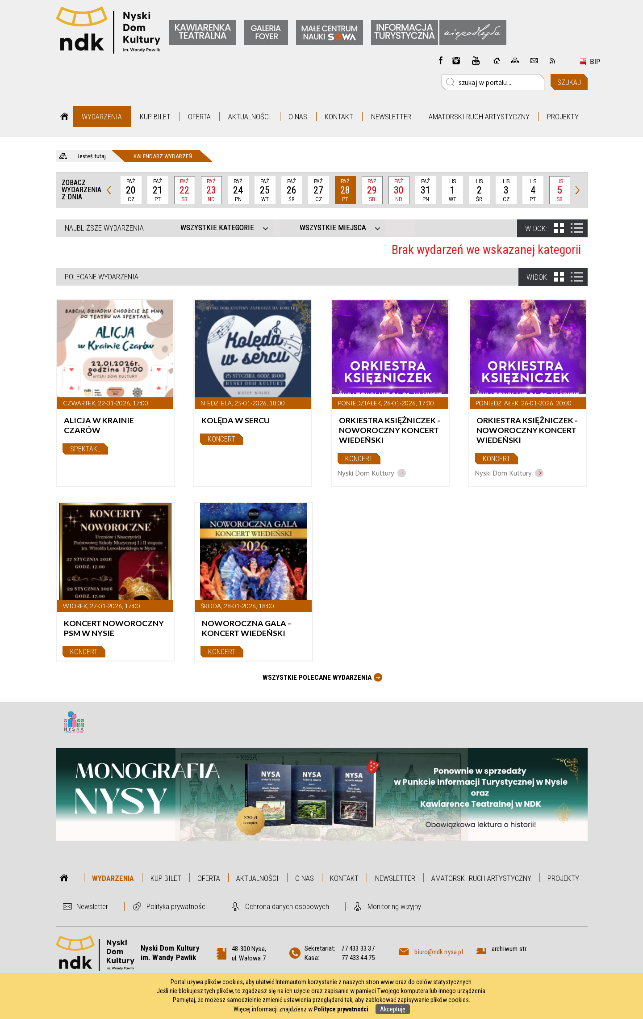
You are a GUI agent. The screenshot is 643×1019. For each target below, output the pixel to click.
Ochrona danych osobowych (287, 906)
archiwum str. (510, 949)
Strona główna (64, 116)
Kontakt (339, 116)
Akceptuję (392, 1009)
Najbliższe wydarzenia (104, 227)
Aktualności (249, 116)
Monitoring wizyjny (394, 906)
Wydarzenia (102, 116)
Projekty (563, 116)
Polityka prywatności (176, 906)
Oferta (199, 116)
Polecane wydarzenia (101, 276)
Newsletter (391, 116)
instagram (456, 60)
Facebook (441, 60)
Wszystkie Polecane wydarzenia (317, 678)
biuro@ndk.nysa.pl (438, 952)
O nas (297, 116)
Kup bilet (155, 116)
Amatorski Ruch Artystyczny (479, 116)
